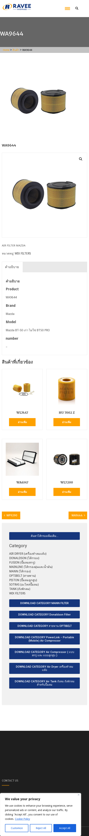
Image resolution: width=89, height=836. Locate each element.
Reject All (41, 828)
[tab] (12, 267)
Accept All (64, 828)
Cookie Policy (22, 818)
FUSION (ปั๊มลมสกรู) (22, 562)
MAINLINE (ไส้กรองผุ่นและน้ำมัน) (31, 567)
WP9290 (11, 515)
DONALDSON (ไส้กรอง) (24, 558)
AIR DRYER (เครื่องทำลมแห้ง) (27, 553)
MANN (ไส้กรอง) (20, 571)
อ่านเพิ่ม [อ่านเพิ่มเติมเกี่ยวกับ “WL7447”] (22, 422)
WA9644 (77, 515)
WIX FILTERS (23, 253)
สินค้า (16, 49)
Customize (17, 828)
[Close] (78, 795)
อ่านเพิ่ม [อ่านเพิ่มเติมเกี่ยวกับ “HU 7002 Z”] (66, 422)
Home (6, 49)
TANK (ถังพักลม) (19, 589)
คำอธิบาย (12, 267)
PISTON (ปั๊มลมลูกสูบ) (23, 580)
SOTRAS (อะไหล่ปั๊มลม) (24, 584)
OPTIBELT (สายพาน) (22, 575)
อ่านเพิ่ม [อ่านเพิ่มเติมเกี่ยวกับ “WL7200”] (66, 491)
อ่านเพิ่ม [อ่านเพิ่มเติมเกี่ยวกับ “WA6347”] (22, 491)
